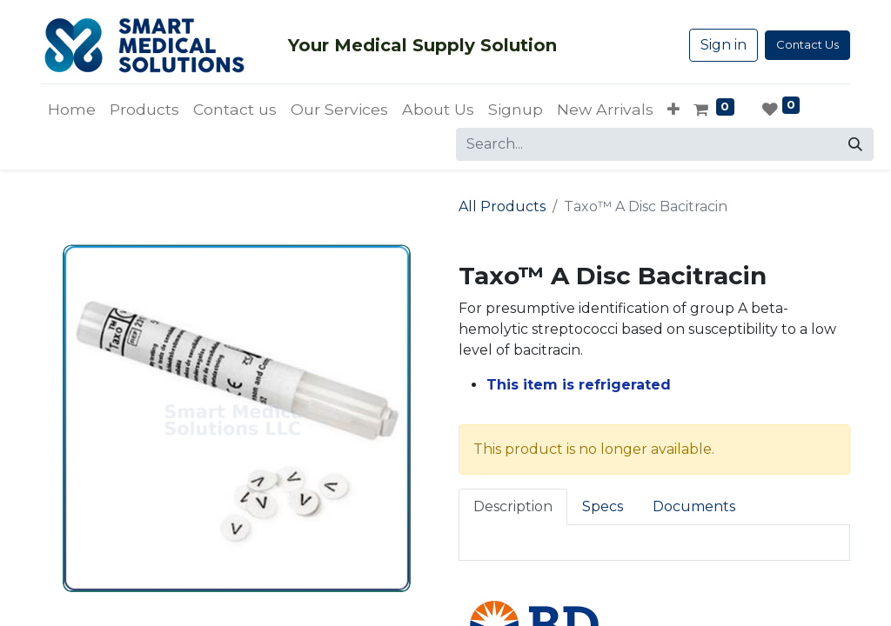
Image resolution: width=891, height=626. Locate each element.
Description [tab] (513, 506)
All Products (502, 206)
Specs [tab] (602, 506)
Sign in (723, 45)
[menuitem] (72, 109)
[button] (673, 109)
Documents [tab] (694, 506)
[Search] (855, 144)
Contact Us (807, 44)
